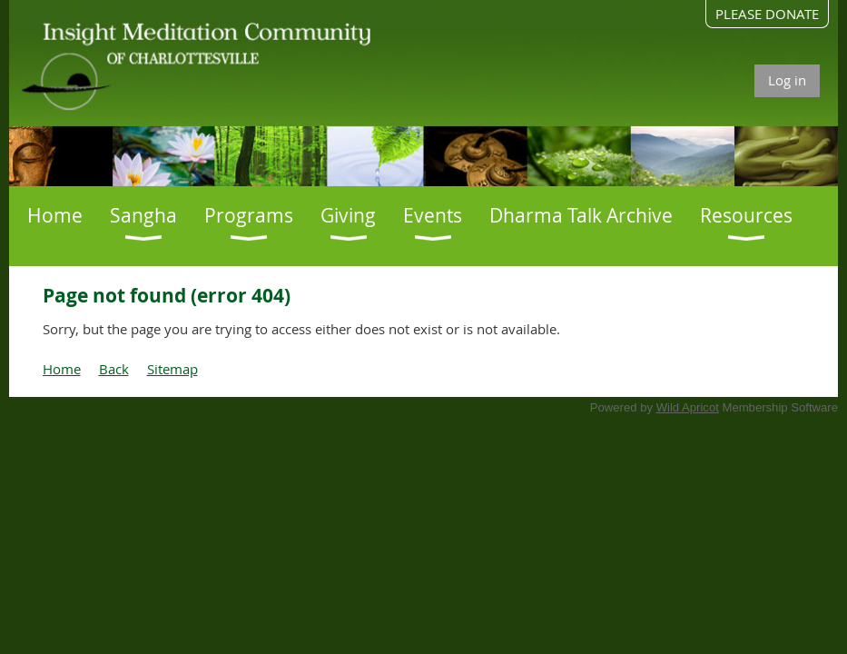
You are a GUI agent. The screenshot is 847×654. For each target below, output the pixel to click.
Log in (787, 80)
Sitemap (172, 369)
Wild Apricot (687, 407)
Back (114, 369)
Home (62, 369)
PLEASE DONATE (767, 14)
